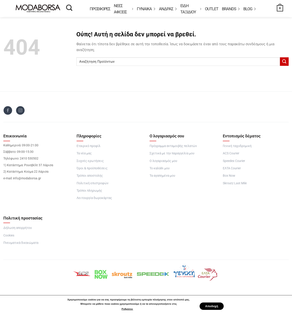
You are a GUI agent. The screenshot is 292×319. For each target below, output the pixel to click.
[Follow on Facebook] (7, 111)
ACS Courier (231, 155)
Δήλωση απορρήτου (17, 229)
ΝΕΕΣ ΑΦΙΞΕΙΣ (123, 9)
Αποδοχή (212, 306)
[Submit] (284, 63)
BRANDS (231, 9)
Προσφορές (100, 9)
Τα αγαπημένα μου (162, 177)
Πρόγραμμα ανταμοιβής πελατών (173, 147)
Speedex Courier (234, 162)
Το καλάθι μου (160, 170)
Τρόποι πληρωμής (89, 192)
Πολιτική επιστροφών (92, 184)
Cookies (8, 237)
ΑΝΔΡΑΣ (168, 9)
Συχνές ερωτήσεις (90, 162)
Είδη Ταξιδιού (190, 9)
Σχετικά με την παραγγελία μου (172, 155)
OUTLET (211, 9)
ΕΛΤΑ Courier (232, 170)
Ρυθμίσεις (126, 309)
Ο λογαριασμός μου (163, 162)
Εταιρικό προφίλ (88, 147)
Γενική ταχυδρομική (237, 147)
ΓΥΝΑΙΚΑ (146, 9)
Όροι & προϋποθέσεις (92, 170)
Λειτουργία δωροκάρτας (94, 199)
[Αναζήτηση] (69, 9)
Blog (249, 9)
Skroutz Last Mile (235, 184)
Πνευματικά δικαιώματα (20, 244)
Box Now (229, 177)
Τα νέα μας (84, 155)
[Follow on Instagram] (20, 111)
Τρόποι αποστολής (90, 177)
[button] (275, 9)
